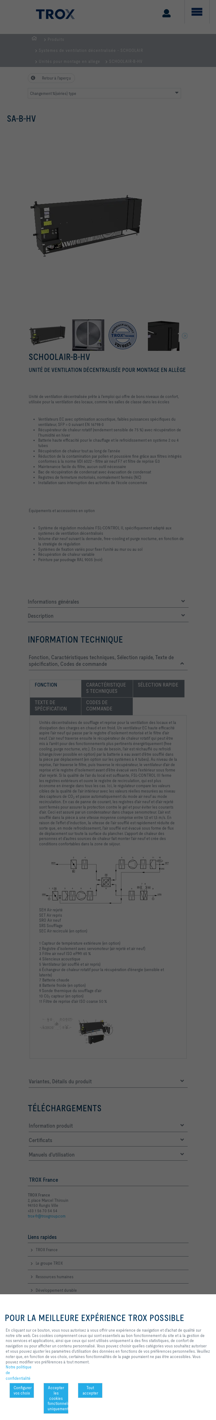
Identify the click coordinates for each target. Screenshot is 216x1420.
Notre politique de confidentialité (19, 1372)
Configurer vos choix (23, 1390)
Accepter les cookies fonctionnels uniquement (58, 1398)
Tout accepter (90, 1390)
